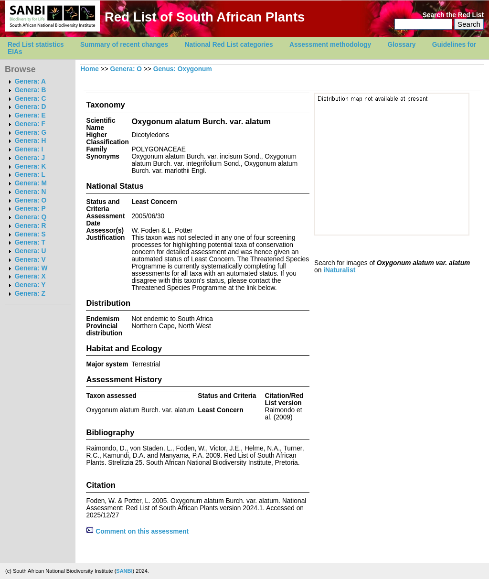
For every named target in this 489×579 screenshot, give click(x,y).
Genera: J (30, 157)
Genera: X (30, 276)
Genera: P (30, 208)
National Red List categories (229, 44)
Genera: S (30, 234)
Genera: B (30, 90)
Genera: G (30, 132)
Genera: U (30, 251)
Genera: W (31, 268)
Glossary (402, 44)
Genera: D (30, 106)
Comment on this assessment (137, 531)
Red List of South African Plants (205, 17)
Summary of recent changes (124, 44)
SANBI (124, 571)
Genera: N (30, 191)
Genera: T (30, 242)
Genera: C (30, 98)
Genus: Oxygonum (182, 69)
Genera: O (30, 200)
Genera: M (31, 183)
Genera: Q (30, 217)
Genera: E (30, 115)
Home (90, 69)
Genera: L (30, 174)
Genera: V (30, 259)
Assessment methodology (330, 44)
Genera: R (30, 225)
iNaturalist (339, 270)
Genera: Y (30, 285)
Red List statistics (36, 44)
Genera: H (30, 140)
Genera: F (30, 124)
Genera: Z (30, 293)
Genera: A (30, 81)
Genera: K (30, 166)
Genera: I (29, 149)
